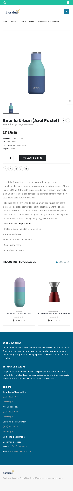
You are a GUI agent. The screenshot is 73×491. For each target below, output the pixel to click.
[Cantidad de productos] (10, 158)
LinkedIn (16, 168)
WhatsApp (8, 401)
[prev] (64, 120)
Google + (21, 168)
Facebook (5, 168)
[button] (4, 2)
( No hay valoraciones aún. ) (26, 125)
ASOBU (15, 145)
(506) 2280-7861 (10, 396)
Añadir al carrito (34, 158)
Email (26, 168)
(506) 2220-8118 (19, 446)
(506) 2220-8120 (10, 426)
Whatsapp (8, 416)
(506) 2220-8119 (10, 411)
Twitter (10, 168)
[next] (68, 120)
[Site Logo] (12, 11)
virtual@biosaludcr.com (21, 451)
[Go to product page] (19, 292)
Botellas (22, 145)
